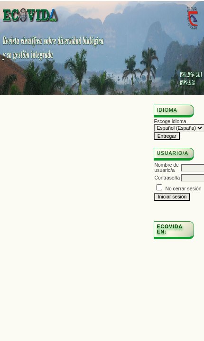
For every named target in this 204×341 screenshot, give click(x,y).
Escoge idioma (170, 121)
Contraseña (167, 177)
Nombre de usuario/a (166, 167)
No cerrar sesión (183, 188)
